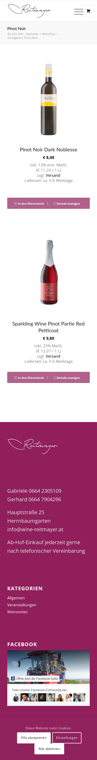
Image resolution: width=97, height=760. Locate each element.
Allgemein (16, 597)
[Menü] (76, 10)
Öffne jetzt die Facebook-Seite (34, 678)
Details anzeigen (66, 204)
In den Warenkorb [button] (29, 204)
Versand (53, 175)
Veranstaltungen (21, 604)
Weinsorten (17, 611)
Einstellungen (67, 737)
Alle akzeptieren (34, 737)
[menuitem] (79, 10)
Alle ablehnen (49, 749)
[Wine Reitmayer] (40, 10)
